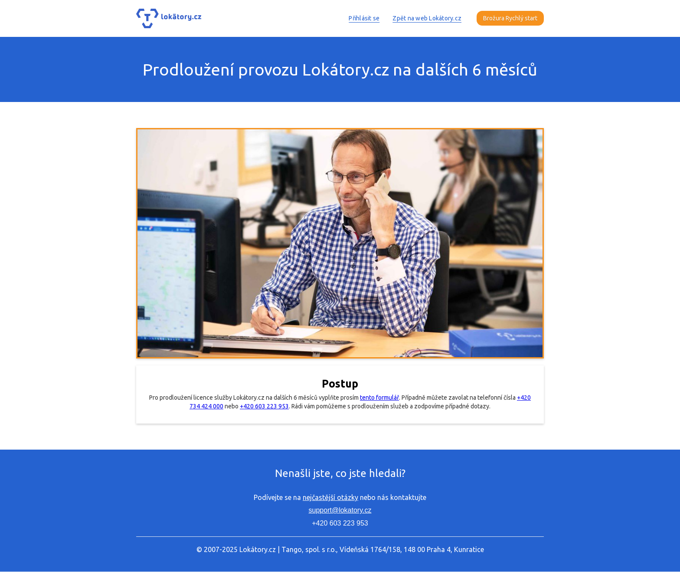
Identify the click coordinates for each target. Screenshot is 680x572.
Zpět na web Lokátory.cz (426, 18)
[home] (168, 18)
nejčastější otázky (330, 497)
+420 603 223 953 (264, 406)
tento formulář (379, 397)
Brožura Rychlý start (510, 18)
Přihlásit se (364, 18)
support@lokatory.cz (340, 510)
